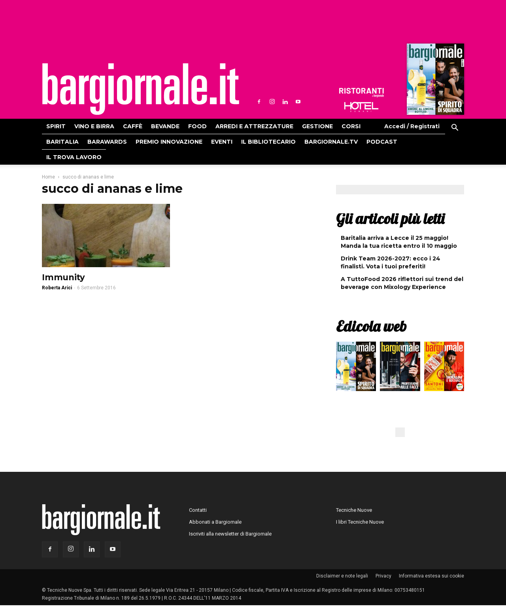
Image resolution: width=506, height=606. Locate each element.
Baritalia (62, 141)
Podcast (381, 141)
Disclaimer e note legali (342, 576)
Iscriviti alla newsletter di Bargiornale (230, 534)
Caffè (132, 126)
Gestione (317, 126)
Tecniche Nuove (354, 510)
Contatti (198, 510)
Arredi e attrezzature (254, 126)
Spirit (56, 126)
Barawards (107, 141)
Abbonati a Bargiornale (215, 522)
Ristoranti (361, 92)
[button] (454, 128)
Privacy (383, 576)
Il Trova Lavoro (74, 157)
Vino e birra (94, 126)
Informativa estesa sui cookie (431, 576)
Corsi (351, 126)
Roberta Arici (57, 288)
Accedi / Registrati (412, 126)
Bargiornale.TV (331, 141)
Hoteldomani (361, 106)
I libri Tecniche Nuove (360, 522)
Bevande (165, 126)
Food (197, 126)
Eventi (221, 141)
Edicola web (371, 326)
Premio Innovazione (169, 141)
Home (48, 177)
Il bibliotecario (268, 141)
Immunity (63, 277)
